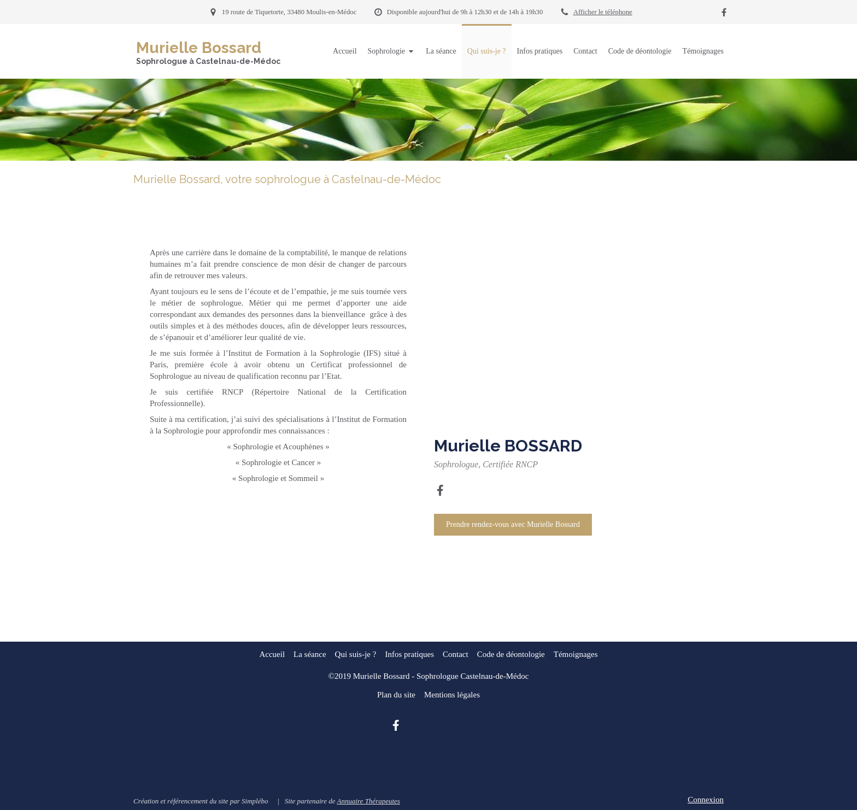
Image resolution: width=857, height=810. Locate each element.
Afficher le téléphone (602, 12)
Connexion (706, 799)
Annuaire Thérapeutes (368, 801)
